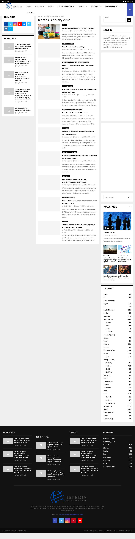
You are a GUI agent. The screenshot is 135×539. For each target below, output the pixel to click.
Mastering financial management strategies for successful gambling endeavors (22, 83)
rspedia (66, 56)
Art (104, 304)
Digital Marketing (64, 6)
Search (106, 23)
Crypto (30, 13)
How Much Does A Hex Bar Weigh (73, 53)
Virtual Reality (108, 425)
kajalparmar (68, 77)
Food (65, 31)
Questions (78, 116)
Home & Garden (109, 357)
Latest (71, 50)
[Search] (129, 27)
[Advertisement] (117, 93)
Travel (105, 416)
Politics (106, 391)
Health (65, 50)
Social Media (110, 409)
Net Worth (109, 378)
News (29, 6)
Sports (108, 335)
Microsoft (106, 381)
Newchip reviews (109, 239)
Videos (106, 422)
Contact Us (101, 537)
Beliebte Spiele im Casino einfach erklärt (23, 115)
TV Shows (109, 338)
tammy (66, 37)
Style (105, 397)
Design (105, 313)
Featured (106, 341)
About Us (93, 537)
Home (86, 537)
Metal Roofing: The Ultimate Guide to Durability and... (110, 284)
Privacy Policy (112, 537)
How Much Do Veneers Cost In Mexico (75, 119)
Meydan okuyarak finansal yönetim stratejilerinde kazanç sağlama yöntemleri (23, 67)
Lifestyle (81, 6)
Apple (105, 301)
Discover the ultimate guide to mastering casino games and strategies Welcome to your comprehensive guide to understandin (23, 100)
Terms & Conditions (125, 537)
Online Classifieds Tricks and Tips (124, 283)
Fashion (74, 159)
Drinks (105, 319)
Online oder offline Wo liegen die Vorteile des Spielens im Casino (23, 53)
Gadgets (109, 403)
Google (106, 353)
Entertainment (111, 6)
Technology (107, 413)
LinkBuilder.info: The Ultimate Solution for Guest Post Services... (124, 265)
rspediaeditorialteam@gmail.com (71, 521)
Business (38, 6)
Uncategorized (83, 69)
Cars (107, 363)
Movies (108, 329)
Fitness (106, 344)
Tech (50, 6)
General (106, 350)
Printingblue (68, 167)
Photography (108, 388)
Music (108, 332)
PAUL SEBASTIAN (70, 101)
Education (95, 6)
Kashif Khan (68, 212)
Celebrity (109, 369)
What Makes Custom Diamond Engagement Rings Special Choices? (110, 265)
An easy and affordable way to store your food (78, 34)
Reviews (108, 406)
